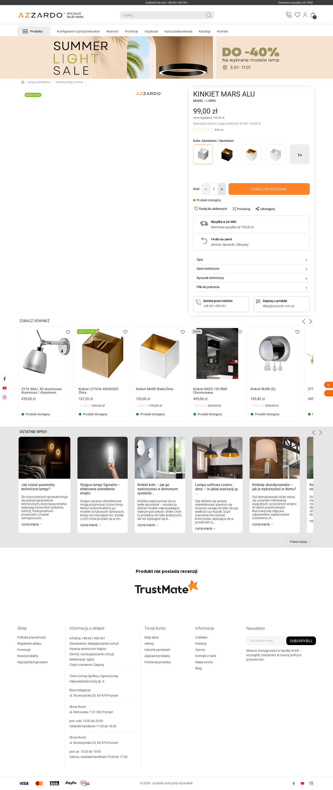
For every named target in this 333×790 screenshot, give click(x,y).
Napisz (101, 649)
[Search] (162, 15)
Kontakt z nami (205, 656)
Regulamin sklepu (29, 643)
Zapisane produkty (157, 656)
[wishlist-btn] (211, 209)
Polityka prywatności (31, 637)
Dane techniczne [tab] (252, 268)
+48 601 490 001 (93, 638)
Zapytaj (99, 665)
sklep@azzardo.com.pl (103, 643)
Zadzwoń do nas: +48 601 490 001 (166, 2)
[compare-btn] (240, 209)
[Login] (305, 15)
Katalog (200, 643)
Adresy (149, 643)
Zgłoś (90, 659)
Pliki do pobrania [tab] (252, 287)
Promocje (23, 649)
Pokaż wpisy (298, 541)
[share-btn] (264, 209)
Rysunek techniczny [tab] (252, 278)
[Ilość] (214, 189)
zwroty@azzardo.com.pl (97, 654)
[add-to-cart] (269, 189)
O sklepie (201, 637)
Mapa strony (204, 662)
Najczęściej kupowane (32, 662)
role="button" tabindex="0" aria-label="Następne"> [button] (320, 432)
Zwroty (200, 649)
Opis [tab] (252, 259)
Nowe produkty (27, 656)
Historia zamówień (157, 649)
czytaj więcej (30, 524)
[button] (304, 321)
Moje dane (151, 637)
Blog (198, 668)
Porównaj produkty (157, 662)
